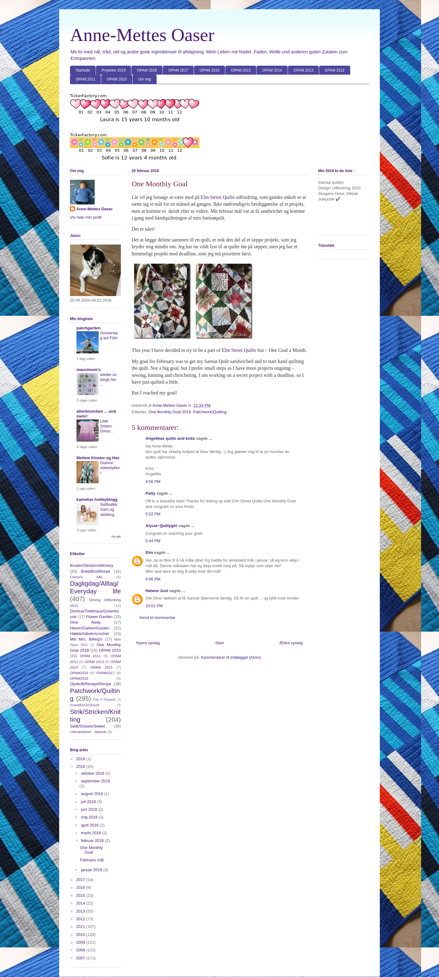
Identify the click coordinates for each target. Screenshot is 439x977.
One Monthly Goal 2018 (170, 412)
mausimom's (88, 369)
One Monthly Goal (91, 850)
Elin (149, 552)
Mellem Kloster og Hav (97, 458)
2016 (81, 887)
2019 (81, 758)
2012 (81, 919)
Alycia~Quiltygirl (161, 525)
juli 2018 (89, 801)
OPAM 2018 (147, 70)
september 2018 (95, 781)
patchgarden (88, 328)
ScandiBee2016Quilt (84, 705)
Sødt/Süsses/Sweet (87, 726)
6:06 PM (153, 579)
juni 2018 (89, 809)
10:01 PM (154, 606)
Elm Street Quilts (217, 197)
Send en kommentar (157, 617)
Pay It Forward (104, 699)
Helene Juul (157, 590)
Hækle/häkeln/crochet (89, 633)
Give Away (85, 622)
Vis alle (116, 536)
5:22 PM (153, 514)
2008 (81, 950)
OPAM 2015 (241, 70)
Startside (83, 70)
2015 (81, 895)
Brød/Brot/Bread (95, 571)
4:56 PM (153, 481)
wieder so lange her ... (108, 380)
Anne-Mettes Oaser (142, 35)
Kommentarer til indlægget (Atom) (231, 657)
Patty (151, 493)
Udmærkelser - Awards (88, 732)
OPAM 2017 (178, 70)
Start (219, 643)
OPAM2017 (105, 673)
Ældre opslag (291, 643)
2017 (81, 879)
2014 (81, 903)
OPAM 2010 (116, 79)
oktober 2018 (93, 773)
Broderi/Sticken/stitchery (91, 565)
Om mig (144, 79)
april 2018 (90, 825)
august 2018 (92, 793)
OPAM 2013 (303, 70)
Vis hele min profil (85, 217)
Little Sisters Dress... (106, 426)
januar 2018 (92, 870)
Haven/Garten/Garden (89, 628)
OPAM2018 (79, 678)
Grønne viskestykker (110, 468)
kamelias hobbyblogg (96, 499)
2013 (81, 911)
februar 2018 (93, 840)
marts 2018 (91, 833)
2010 (81, 934)
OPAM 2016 (209, 70)
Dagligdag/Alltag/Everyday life (95, 587)
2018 (81, 766)
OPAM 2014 (272, 70)
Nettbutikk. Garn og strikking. (109, 509)
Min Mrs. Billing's (86, 639)
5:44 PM (153, 540)
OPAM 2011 (85, 79)
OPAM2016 (79, 673)
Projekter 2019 (113, 70)
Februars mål (92, 860)
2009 (81, 942)
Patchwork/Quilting (209, 412)
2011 (81, 926)
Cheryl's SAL (86, 577)
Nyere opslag (148, 643)
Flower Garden (99, 616)
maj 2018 (90, 817)
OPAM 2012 (334, 70)
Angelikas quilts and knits (170, 438)
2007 (81, 958)
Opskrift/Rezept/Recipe (90, 684)
